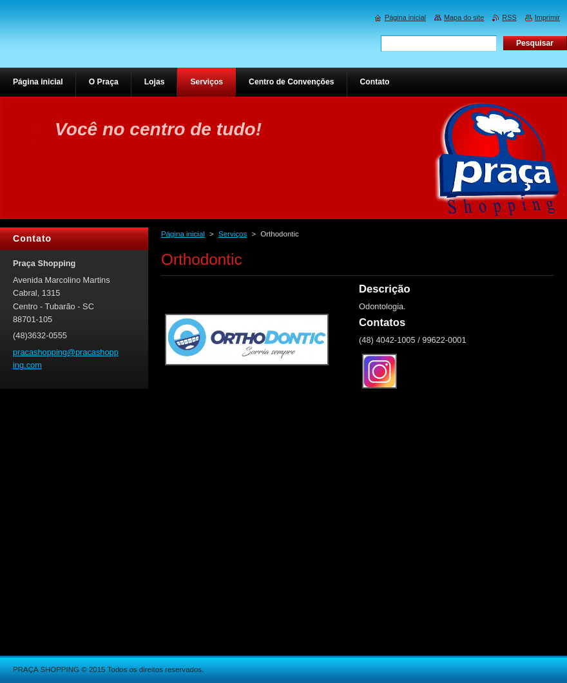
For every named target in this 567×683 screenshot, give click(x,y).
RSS (509, 17)
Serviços (232, 234)
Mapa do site (464, 17)
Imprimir (547, 17)
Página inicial (183, 234)
